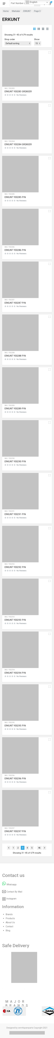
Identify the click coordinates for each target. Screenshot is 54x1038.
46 (39, 848)
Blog (8, 930)
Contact (9, 926)
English (31, 2)
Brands (9, 914)
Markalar (16, 11)
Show (36, 39)
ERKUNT (27, 11)
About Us (10, 922)
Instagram (11, 898)
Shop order (9, 39)
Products (10, 918)
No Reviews (21, 95)
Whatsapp (11, 884)
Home (6, 11)
